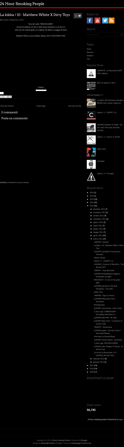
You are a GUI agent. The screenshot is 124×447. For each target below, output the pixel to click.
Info (88, 59)
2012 (92, 206)
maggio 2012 (98, 232)
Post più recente (7, 106)
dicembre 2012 (99, 209)
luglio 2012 (98, 225)
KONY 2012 (101, 149)
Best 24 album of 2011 (106, 83)
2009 (92, 372)
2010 (92, 368)
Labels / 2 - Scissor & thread (108, 137)
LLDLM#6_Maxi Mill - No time (105, 317)
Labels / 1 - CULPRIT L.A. (107, 112)
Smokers (90, 55)
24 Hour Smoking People (22, 3)
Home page (41, 106)
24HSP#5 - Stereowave (103, 327)
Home (89, 49)
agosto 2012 (98, 222)
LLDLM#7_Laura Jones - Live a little (108, 308)
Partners (90, 52)
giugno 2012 (98, 229)
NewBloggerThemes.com (81, 443)
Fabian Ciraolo (99, 258)
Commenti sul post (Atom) (18, 182)
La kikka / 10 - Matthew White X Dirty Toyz (35, 15)
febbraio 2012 (99, 359)
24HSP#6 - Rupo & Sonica (104, 295)
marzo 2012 (98, 239)
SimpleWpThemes (48, 443)
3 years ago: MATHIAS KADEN (106, 343)
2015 (92, 196)
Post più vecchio (74, 106)
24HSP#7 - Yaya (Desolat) (104, 270)
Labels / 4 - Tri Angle (105, 173)
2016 (92, 192)
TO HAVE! (101, 161)
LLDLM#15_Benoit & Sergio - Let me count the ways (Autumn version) (109, 127)
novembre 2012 (99, 212)
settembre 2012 (99, 219)
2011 (92, 365)
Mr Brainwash (99, 305)
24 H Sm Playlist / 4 (94, 95)
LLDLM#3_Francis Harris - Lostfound (108, 340)
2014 (92, 199)
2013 (92, 202)
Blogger (120, 419)
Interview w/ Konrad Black (104, 336)
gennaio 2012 (98, 362)
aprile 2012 (98, 235)
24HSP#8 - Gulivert (101, 242)
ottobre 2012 (98, 215)
